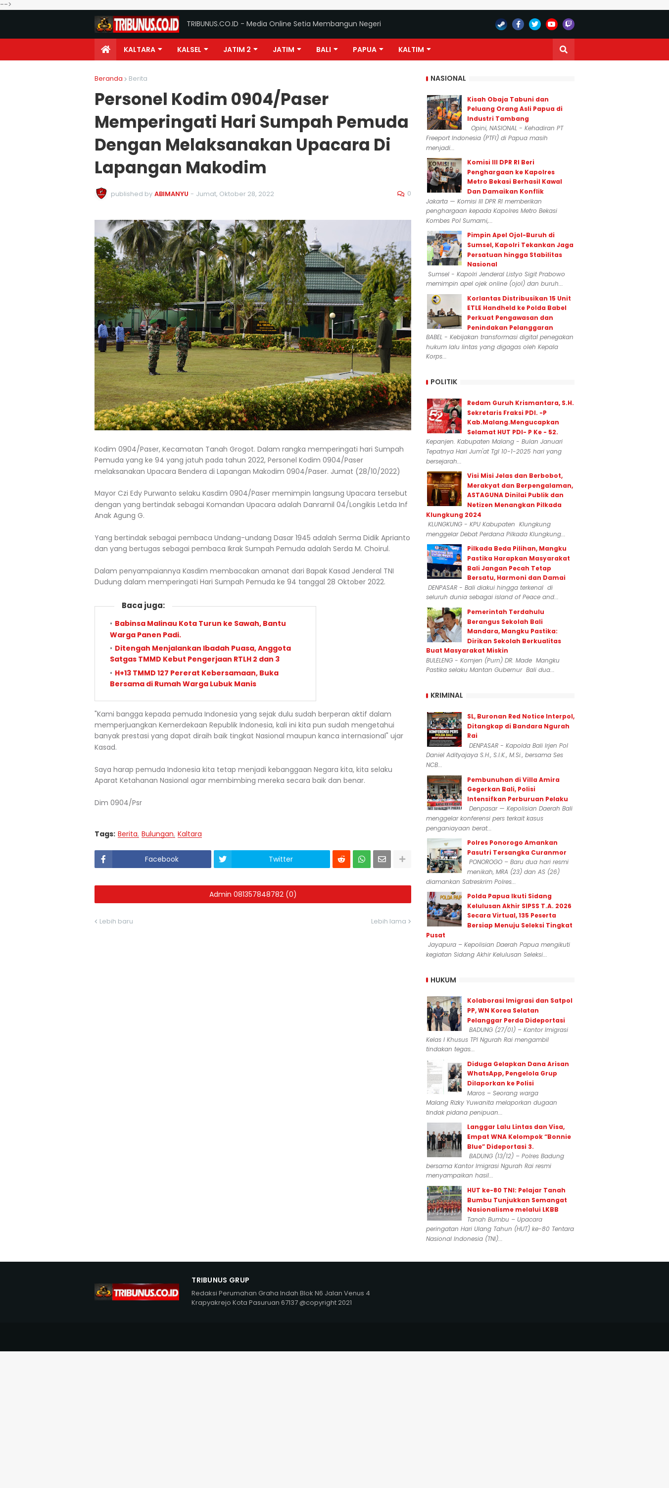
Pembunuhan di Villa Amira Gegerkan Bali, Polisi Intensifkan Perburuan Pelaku (517, 789)
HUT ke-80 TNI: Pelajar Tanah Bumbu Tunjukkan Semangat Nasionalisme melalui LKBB (517, 1200)
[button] (563, 49)
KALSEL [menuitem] (189, 49)
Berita (138, 78)
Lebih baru (116, 921)
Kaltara (190, 834)
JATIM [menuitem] (283, 49)
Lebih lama (388, 921)
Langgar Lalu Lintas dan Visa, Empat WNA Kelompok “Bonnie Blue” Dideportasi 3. (519, 1136)
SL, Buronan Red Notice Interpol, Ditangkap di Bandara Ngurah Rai (520, 726)
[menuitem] (105, 49)
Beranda (109, 78)
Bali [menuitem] (323, 49)
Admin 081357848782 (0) (253, 894)
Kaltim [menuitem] (411, 49)
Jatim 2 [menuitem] (237, 49)
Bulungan (158, 834)
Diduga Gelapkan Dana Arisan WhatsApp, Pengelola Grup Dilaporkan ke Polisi (518, 1073)
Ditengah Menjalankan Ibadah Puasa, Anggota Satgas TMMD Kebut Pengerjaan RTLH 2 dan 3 (200, 653)
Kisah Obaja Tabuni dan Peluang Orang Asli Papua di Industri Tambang (515, 109)
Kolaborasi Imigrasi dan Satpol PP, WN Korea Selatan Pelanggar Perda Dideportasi (520, 1010)
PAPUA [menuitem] (365, 49)
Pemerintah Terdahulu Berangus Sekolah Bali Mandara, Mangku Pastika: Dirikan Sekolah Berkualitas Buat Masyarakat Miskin (493, 631)
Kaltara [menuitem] (139, 49)
